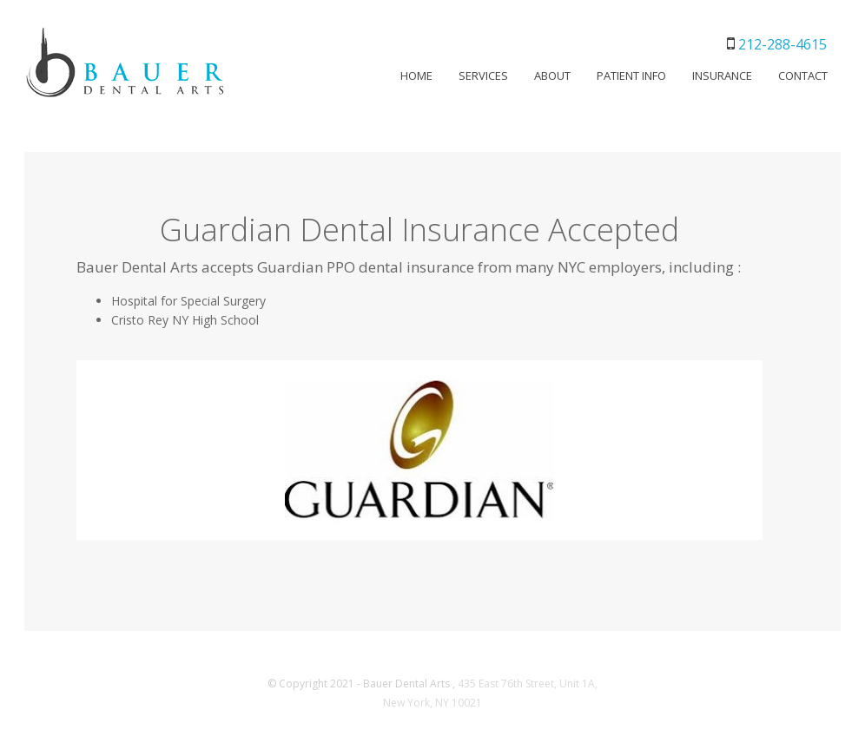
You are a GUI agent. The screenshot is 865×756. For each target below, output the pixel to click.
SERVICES (483, 75)
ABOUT (552, 75)
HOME (416, 75)
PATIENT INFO (631, 75)
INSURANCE (722, 75)
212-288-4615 (782, 44)
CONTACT (803, 75)
